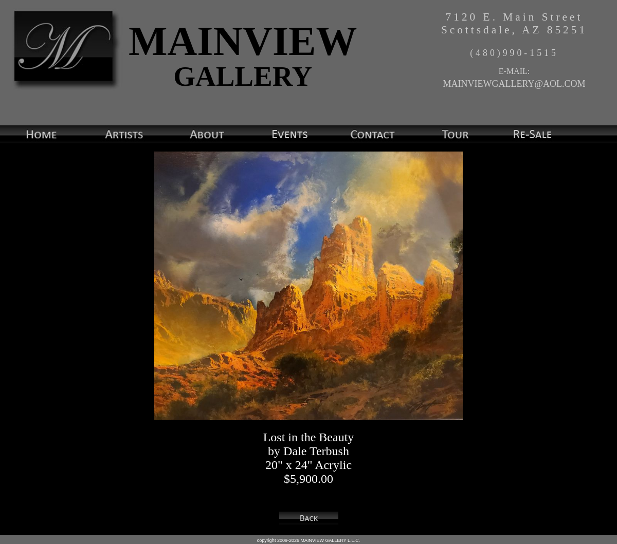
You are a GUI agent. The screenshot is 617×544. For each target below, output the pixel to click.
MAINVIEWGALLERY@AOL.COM (514, 84)
